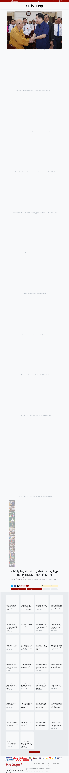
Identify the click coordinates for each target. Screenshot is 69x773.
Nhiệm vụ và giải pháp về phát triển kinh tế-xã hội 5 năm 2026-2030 (12, 724)
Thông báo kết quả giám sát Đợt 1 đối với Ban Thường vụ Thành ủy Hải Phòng (11, 686)
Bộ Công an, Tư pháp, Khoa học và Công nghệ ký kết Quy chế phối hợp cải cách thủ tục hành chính (11, 627)
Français (46, 1)
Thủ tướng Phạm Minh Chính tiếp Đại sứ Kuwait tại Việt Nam (41, 607)
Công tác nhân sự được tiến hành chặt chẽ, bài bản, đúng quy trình (11, 705)
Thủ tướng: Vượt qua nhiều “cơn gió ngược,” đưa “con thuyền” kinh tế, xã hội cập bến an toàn (26, 607)
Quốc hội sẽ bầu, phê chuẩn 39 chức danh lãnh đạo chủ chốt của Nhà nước (41, 647)
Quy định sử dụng (37, 763)
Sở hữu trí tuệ (30, 763)
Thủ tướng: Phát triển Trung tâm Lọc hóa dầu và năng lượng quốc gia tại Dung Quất (12, 666)
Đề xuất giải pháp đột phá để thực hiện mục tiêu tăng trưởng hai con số (56, 685)
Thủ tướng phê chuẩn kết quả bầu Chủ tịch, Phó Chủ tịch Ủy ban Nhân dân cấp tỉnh (27, 744)
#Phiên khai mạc (46, 589)
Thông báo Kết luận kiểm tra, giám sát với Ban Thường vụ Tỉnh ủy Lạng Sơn (41, 666)
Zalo (12, 586)
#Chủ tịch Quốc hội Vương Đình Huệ (18, 589)
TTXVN (54, 763)
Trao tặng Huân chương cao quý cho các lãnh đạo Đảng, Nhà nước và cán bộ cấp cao (26, 705)
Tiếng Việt (38, 1)
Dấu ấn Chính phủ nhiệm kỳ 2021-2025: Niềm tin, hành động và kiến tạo (11, 647)
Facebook (15, 586)
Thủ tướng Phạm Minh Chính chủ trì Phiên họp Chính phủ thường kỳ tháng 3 (41, 626)
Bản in (21, 586)
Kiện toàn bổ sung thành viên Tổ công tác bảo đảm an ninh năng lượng (56, 666)
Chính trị (34, 6)
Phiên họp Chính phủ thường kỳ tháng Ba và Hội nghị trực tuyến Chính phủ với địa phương (56, 626)
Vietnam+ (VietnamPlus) (15, 1)
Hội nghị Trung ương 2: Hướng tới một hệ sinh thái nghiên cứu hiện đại (11, 743)
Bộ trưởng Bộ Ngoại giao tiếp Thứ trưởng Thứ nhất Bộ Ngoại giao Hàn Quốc (26, 647)
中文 (53, 1)
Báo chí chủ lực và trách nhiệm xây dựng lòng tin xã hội (26, 626)
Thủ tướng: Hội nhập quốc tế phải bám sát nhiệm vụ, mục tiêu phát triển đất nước (56, 647)
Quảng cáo (42, 765)
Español (49, 1)
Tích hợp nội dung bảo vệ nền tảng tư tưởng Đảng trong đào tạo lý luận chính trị (41, 686)
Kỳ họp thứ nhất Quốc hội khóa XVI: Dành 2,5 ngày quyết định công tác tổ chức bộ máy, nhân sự (56, 705)
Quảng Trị (54, 589)
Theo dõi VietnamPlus (46, 585)
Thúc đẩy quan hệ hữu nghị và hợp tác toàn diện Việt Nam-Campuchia (41, 724)
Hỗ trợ (46, 763)
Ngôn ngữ (50, 763)
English (42, 1)
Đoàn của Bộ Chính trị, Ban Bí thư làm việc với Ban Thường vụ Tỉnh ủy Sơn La (11, 607)
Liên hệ (47, 765)
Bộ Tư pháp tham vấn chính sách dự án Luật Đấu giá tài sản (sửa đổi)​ (26, 685)
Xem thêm (34, 752)
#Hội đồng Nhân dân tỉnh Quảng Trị (34, 589)
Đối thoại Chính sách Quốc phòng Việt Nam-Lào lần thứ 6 (26, 724)
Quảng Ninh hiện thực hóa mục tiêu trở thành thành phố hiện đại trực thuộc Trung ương (56, 724)
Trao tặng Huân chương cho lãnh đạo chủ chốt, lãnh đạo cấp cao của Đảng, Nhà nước (41, 705)
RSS (43, 763)
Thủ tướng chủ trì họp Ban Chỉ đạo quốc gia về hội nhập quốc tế (26, 666)
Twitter (18, 586)
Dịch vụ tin (59, 763)
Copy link (24, 586)
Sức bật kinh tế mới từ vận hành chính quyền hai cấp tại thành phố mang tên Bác (56, 607)
